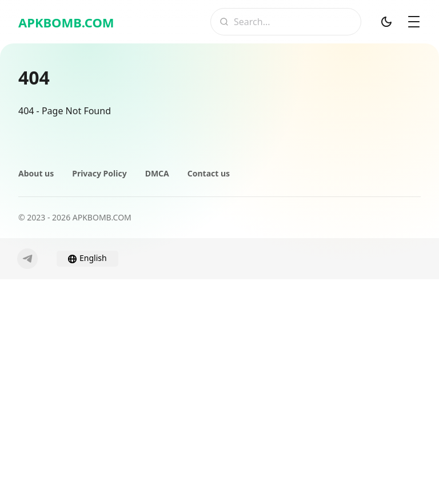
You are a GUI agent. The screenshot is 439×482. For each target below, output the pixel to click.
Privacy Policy (99, 173)
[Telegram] (27, 259)
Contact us (208, 173)
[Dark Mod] (386, 21)
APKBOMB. (66, 22)
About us (36, 173)
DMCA (157, 173)
